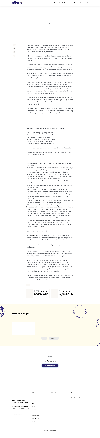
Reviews (82, 3)
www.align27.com (17, 413)
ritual (28, 295)
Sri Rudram (62, 200)
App (65, 3)
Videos (70, 3)
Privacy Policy (36, 418)
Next (53, 348)
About (61, 3)
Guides (76, 3)
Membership (35, 415)
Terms (33, 421)
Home (55, 3)
